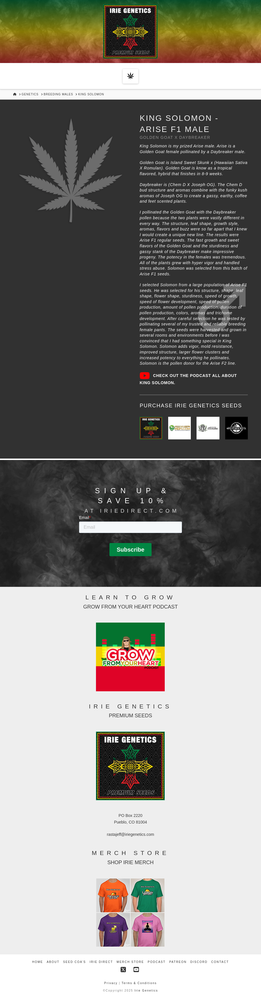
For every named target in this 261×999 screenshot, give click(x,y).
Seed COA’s (74, 962)
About (53, 962)
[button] (130, 76)
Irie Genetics (146, 990)
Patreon (178, 962)
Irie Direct (101, 962)
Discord (198, 962)
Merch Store (130, 962)
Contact (220, 962)
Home (37, 962)
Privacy (111, 983)
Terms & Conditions (139, 983)
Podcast (157, 962)
